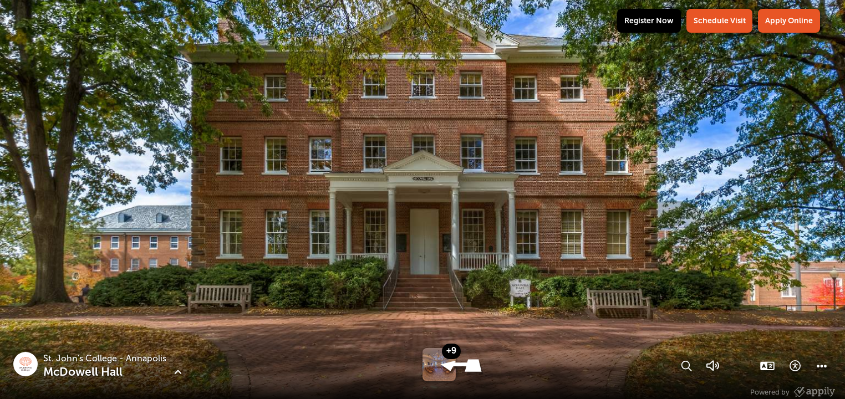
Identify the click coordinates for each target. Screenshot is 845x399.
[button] (462, 369)
